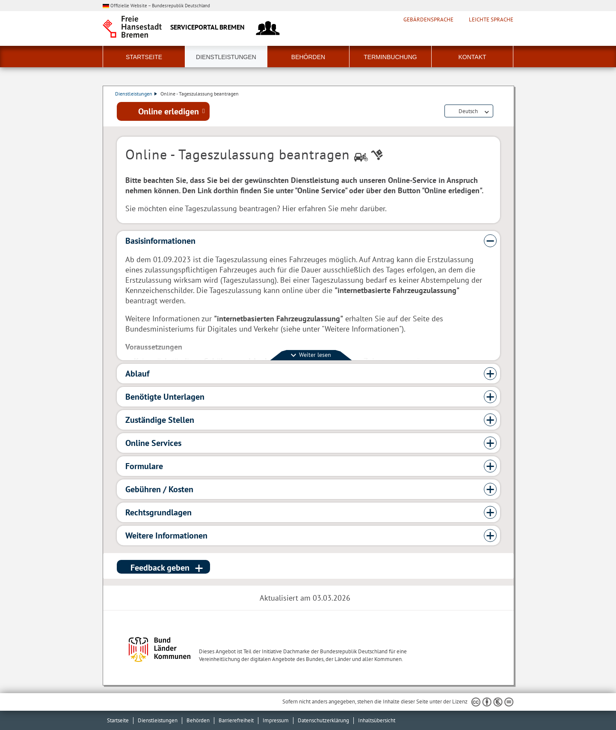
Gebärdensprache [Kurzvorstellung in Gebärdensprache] (428, 19)
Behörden (308, 57)
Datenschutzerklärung (323, 720)
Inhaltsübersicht (376, 720)
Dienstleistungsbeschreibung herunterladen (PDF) (498, 112)
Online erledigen (168, 111)
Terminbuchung (390, 57)
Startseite (144, 57)
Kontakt (472, 57)
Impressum (276, 720)
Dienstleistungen (226, 57)
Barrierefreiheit (236, 720)
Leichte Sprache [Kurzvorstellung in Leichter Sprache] (491, 19)
